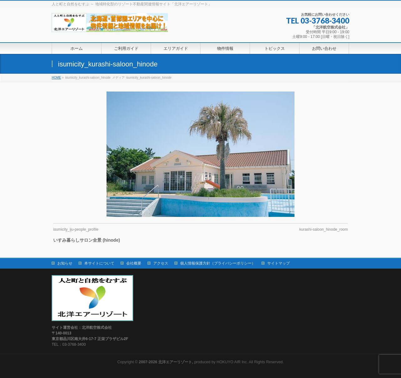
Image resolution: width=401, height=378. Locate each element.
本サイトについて (99, 263)
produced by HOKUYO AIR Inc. (193, 362)
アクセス (160, 263)
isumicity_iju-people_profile (75, 229)
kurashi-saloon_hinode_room (323, 229)
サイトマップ (278, 263)
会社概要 (133, 263)
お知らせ (64, 263)
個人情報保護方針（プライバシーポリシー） (217, 263)
